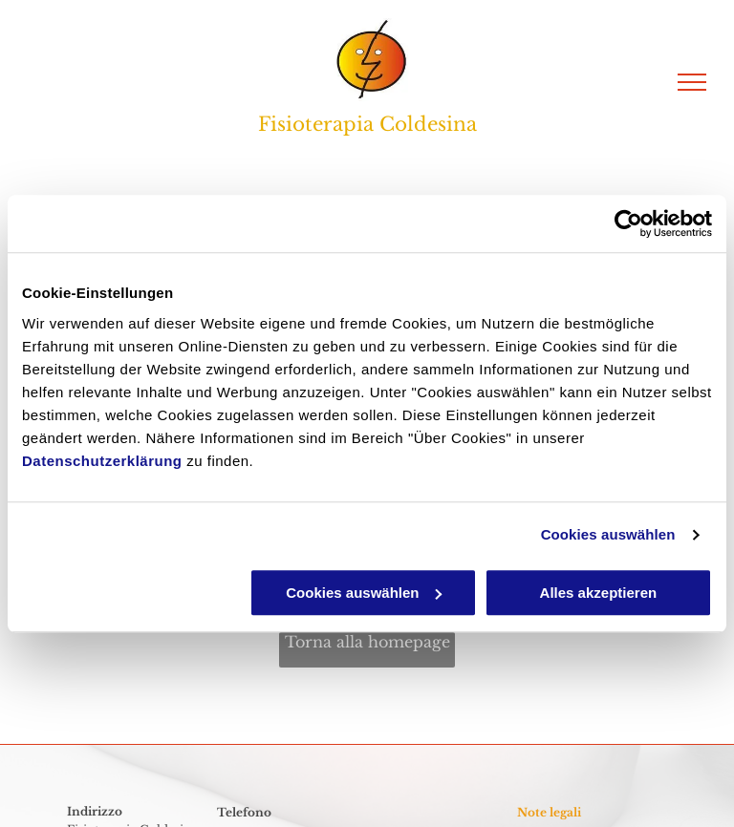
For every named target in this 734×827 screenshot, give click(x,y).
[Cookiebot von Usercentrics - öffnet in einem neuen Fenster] (628, 223)
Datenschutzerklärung (102, 461)
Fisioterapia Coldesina (367, 124)
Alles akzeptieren (599, 592)
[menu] (692, 82)
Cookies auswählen (608, 534)
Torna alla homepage (367, 641)
